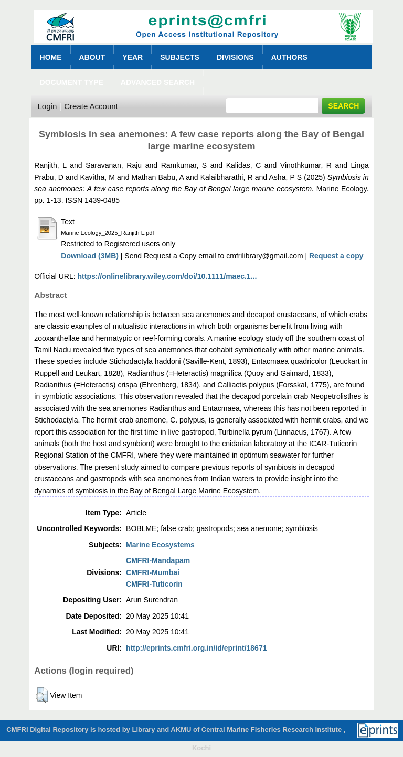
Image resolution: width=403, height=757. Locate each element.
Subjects (179, 57)
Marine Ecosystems (160, 544)
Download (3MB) (90, 256)
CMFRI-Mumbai (152, 572)
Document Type (71, 82)
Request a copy (336, 256)
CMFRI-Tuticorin (154, 584)
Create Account (91, 106)
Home (51, 57)
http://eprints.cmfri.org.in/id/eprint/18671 (196, 648)
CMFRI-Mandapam (158, 560)
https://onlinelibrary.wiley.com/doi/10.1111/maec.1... (167, 276)
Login (47, 106)
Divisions (235, 57)
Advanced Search (158, 82)
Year (132, 57)
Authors (289, 57)
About (92, 57)
